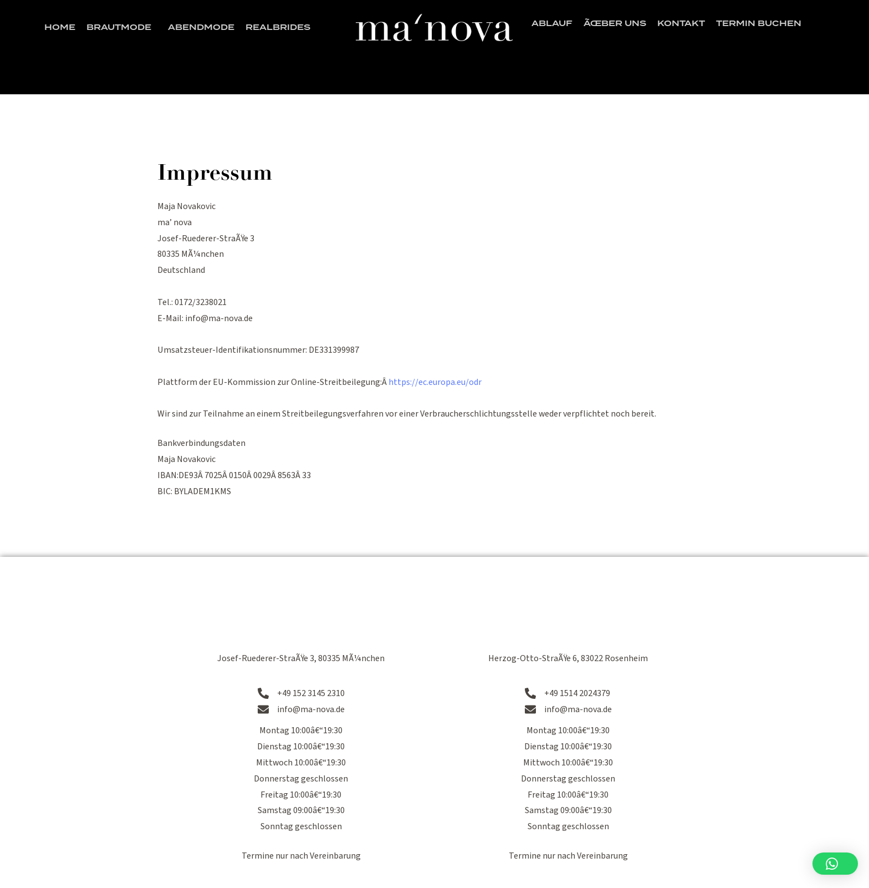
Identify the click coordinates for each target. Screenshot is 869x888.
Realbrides (278, 28)
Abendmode (201, 28)
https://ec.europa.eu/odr (435, 382)
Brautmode (121, 28)
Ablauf (551, 24)
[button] (835, 864)
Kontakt (681, 24)
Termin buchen (758, 24)
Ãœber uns (615, 24)
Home (59, 28)
